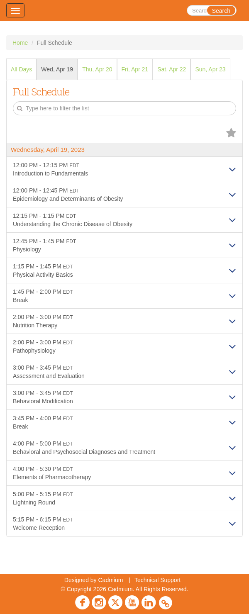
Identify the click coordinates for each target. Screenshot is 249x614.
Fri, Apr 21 (135, 69)
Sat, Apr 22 (171, 69)
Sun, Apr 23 (210, 69)
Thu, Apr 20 (97, 69)
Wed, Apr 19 (57, 69)
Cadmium (110, 580)
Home (20, 42)
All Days (21, 69)
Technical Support (157, 580)
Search (221, 10)
